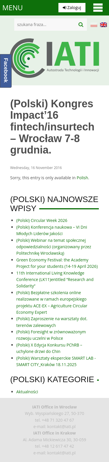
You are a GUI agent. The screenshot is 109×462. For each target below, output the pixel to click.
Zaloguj (72, 7)
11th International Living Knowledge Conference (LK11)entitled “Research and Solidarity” (55, 279)
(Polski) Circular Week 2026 (41, 220)
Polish (82, 177)
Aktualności (27, 391)
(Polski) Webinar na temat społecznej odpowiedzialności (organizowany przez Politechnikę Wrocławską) (53, 246)
